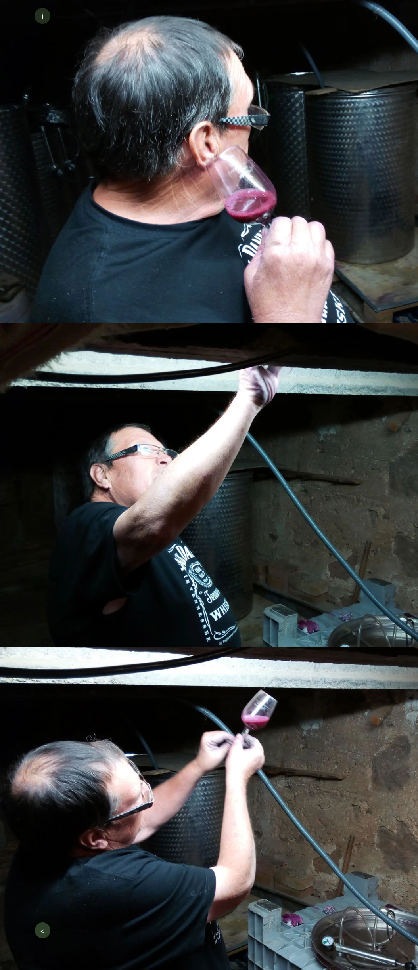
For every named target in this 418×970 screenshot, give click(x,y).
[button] (42, 16)
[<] (42, 930)
